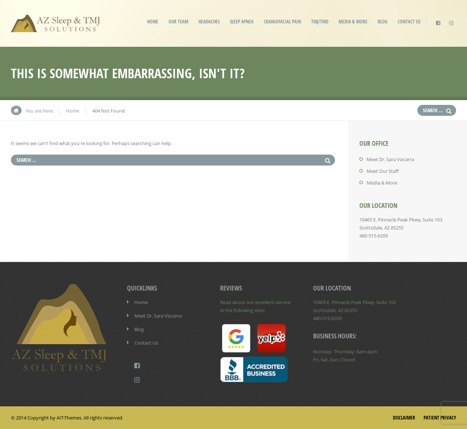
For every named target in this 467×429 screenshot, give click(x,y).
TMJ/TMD (319, 21)
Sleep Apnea (242, 21)
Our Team (178, 21)
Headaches (209, 21)
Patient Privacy (440, 417)
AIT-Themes (69, 417)
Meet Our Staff (383, 171)
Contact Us (409, 21)
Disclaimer (404, 417)
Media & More (353, 21)
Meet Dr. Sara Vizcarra (390, 159)
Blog (382, 21)
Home (152, 21)
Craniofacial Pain (282, 21)
